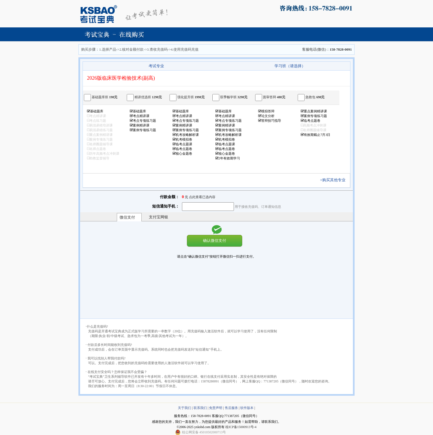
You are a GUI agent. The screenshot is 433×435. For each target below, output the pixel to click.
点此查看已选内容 (202, 197)
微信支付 (127, 217)
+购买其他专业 (334, 180)
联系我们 (200, 408)
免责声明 (215, 408)
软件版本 (247, 408)
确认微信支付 (214, 240)
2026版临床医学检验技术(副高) (121, 78)
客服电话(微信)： (327, 49)
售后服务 (231, 408)
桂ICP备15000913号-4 (241, 427)
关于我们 (184, 408)
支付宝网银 (158, 217)
